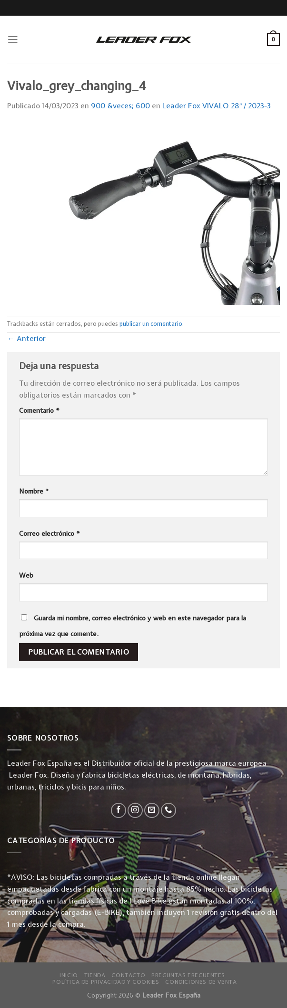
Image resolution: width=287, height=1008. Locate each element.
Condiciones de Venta (201, 982)
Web (26, 575)
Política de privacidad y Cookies (105, 982)
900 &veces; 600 (120, 106)
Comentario (39, 410)
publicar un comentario (150, 324)
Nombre (34, 491)
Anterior (26, 338)
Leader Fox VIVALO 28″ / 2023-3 (216, 106)
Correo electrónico (49, 533)
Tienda (95, 975)
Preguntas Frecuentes (188, 975)
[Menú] (13, 39)
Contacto (128, 975)
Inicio (68, 975)
